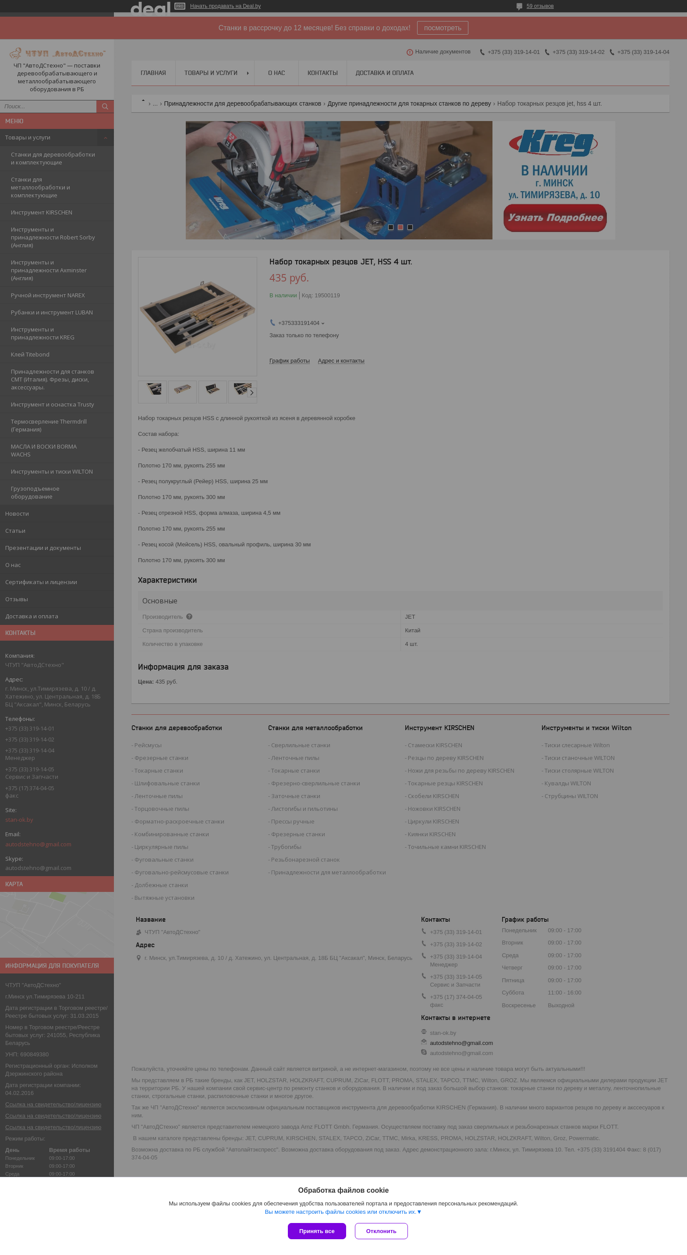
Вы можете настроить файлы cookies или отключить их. (340, 1212)
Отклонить (381, 1231)
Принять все (317, 1231)
